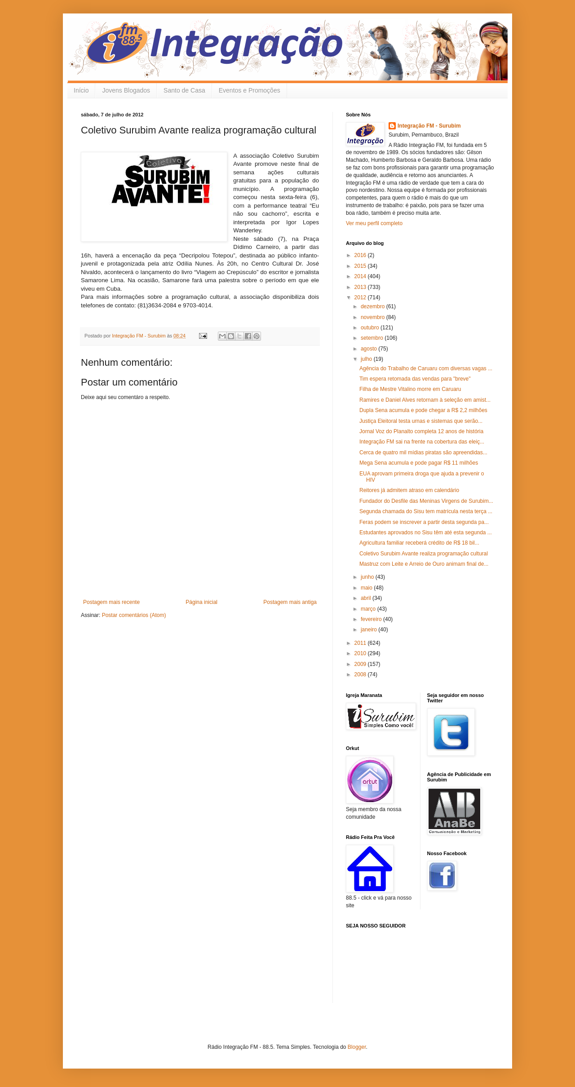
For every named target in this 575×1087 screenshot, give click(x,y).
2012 (361, 297)
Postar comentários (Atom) (134, 615)
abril (366, 598)
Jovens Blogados (126, 90)
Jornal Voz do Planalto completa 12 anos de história (421, 431)
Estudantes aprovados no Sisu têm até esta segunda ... (425, 532)
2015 (361, 266)
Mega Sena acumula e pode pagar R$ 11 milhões (418, 463)
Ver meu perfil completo (374, 223)
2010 (361, 653)
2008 (361, 674)
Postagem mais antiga (290, 602)
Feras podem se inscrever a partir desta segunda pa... (424, 522)
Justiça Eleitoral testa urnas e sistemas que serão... (420, 421)
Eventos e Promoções (249, 90)
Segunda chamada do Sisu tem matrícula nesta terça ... (425, 511)
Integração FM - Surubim (429, 126)
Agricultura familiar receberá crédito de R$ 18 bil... (419, 543)
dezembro (373, 306)
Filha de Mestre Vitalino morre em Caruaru (410, 389)
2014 (361, 276)
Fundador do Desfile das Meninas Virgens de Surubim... (426, 501)
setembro (373, 338)
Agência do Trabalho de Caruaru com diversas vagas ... (425, 368)
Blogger (357, 1047)
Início (81, 90)
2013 (361, 287)
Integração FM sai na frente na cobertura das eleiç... (421, 442)
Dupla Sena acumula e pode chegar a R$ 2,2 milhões (423, 410)
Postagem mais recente (111, 602)
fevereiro (372, 619)
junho (368, 577)
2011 (361, 643)
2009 (361, 664)
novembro (373, 317)
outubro (370, 327)
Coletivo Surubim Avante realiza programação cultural (423, 553)
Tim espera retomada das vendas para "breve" (415, 379)
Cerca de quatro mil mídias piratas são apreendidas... (423, 452)
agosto (369, 349)
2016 (361, 255)
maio (367, 588)
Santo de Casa (184, 90)
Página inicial (201, 602)
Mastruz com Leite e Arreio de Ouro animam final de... (423, 564)
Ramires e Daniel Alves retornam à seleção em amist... (425, 400)
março (369, 609)
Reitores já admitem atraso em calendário (409, 490)
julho (367, 359)
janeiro (369, 629)
